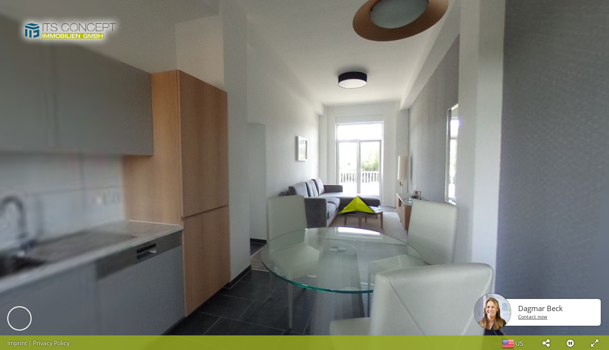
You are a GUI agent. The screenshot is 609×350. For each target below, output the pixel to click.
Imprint (17, 343)
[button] (546, 342)
